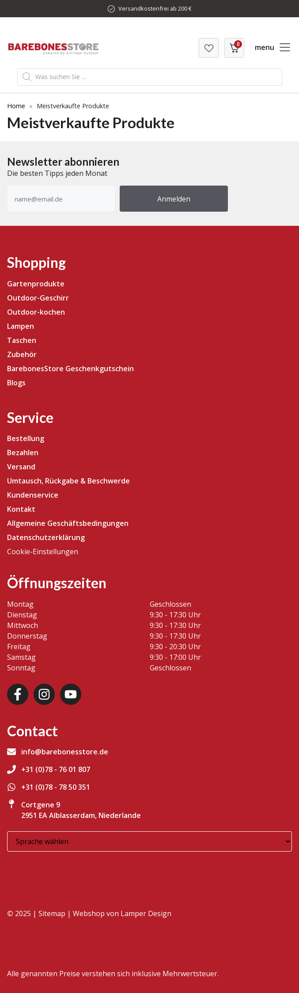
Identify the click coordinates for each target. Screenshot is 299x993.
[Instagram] (44, 694)
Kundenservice (32, 495)
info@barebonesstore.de (64, 752)
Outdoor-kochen (36, 312)
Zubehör (22, 354)
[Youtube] (70, 694)
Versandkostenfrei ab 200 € (155, 8)
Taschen (21, 340)
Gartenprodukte (35, 284)
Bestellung (25, 438)
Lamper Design (146, 913)
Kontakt (21, 509)
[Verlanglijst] (209, 48)
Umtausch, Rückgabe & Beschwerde (68, 481)
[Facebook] (17, 694)
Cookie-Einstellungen (42, 551)
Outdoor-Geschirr (38, 298)
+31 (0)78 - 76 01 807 (55, 769)
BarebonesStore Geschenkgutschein (70, 368)
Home (16, 106)
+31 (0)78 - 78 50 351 (55, 787)
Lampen (20, 326)
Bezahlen (22, 452)
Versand (21, 467)
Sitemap (51, 913)
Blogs (16, 383)
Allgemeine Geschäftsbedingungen (68, 523)
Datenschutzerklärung (46, 537)
